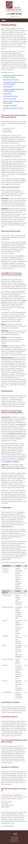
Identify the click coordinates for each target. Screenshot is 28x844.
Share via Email (16, 834)
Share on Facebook (14, 834)
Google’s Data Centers (15, 433)
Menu (3, 20)
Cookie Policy (7, 93)
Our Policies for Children (11, 96)
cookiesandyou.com (7, 526)
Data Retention (8, 87)
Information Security (10, 99)
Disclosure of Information (11, 80)
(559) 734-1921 (16, 841)
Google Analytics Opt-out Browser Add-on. (13, 468)
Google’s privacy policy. (12, 461)
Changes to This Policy (10, 106)
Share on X (12, 834)
